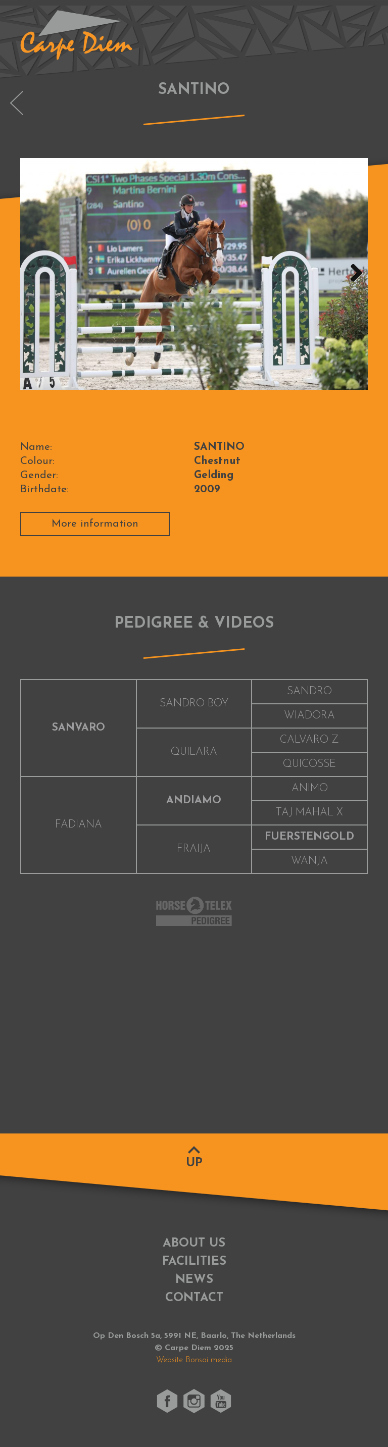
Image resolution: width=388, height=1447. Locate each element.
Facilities (194, 1262)
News (194, 1280)
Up (194, 1163)
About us (194, 1243)
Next (353, 274)
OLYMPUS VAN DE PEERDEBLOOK (16, 103)
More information (95, 524)
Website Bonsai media (194, 1360)
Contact (194, 1298)
